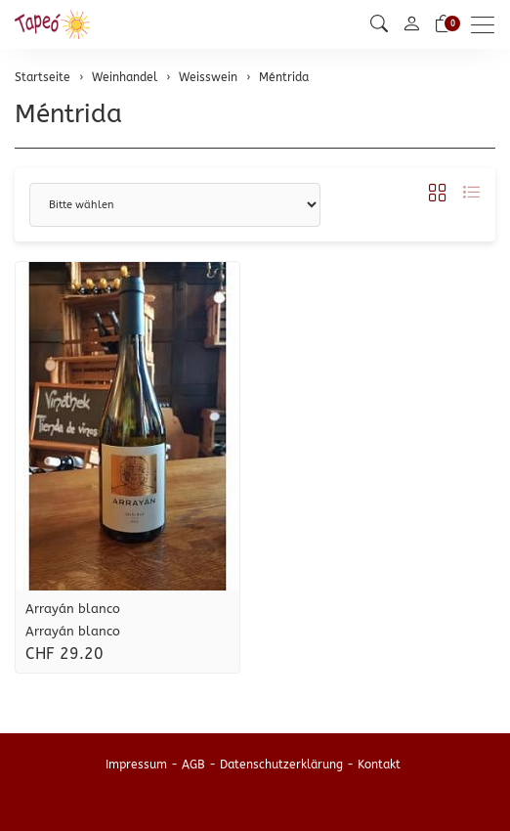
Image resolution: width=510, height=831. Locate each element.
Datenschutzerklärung (281, 764)
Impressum (136, 764)
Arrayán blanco (72, 608)
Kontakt (379, 764)
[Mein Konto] (411, 25)
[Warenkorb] (443, 24)
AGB (193, 764)
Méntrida (68, 114)
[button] (379, 24)
